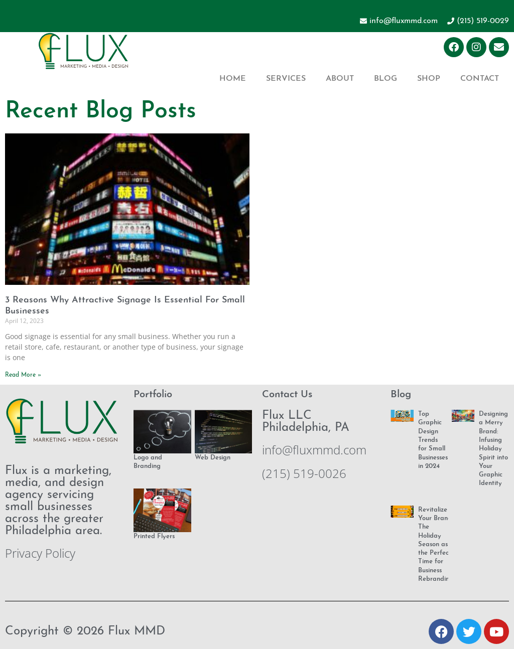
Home (232, 79)
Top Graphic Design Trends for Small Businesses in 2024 (433, 440)
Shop (428, 79)
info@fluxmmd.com (314, 449)
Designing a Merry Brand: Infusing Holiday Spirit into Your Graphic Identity (493, 448)
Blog (385, 79)
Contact (479, 79)
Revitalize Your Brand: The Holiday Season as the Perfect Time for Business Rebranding (435, 544)
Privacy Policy (40, 553)
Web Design (212, 457)
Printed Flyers (154, 536)
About (340, 79)
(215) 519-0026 (304, 473)
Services (286, 79)
